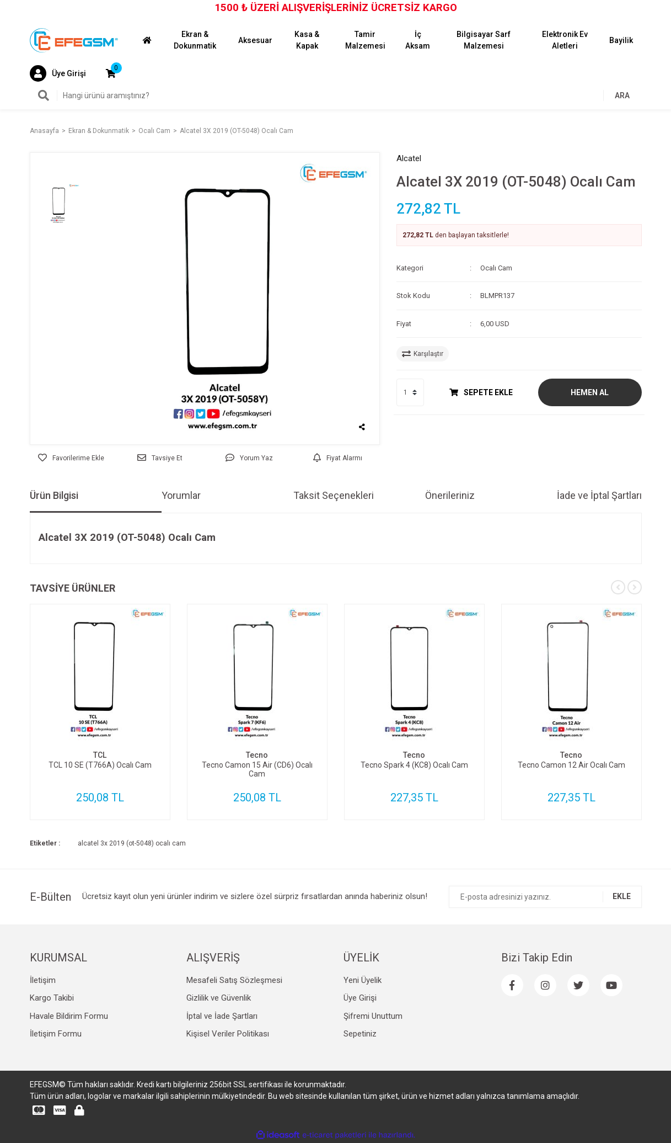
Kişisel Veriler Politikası (227, 1034)
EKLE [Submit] (622, 896)
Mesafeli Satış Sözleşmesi (234, 980)
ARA (622, 95)
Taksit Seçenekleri (333, 495)
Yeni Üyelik (362, 980)
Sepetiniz (360, 1034)
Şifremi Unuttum (372, 1016)
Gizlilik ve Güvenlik (218, 998)
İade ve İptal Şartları (599, 495)
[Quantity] (410, 392)
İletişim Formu (56, 1034)
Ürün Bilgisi (54, 495)
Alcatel (408, 158)
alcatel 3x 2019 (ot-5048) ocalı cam (132, 843)
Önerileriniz (450, 495)
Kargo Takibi (52, 998)
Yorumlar (181, 495)
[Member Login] (58, 73)
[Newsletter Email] (545, 896)
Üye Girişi (360, 998)
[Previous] (618, 587)
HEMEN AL (590, 392)
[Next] (634, 587)
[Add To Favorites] (71, 458)
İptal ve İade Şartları (221, 1016)
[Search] (336, 95)
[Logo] (74, 40)
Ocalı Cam (496, 268)
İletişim (43, 980)
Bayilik (621, 40)
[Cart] (111, 73)
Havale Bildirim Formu (69, 1016)
